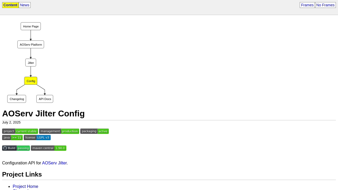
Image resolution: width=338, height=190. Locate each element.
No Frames (325, 5)
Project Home (25, 186)
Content (10, 5)
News (24, 5)
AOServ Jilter (54, 163)
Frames (307, 5)
